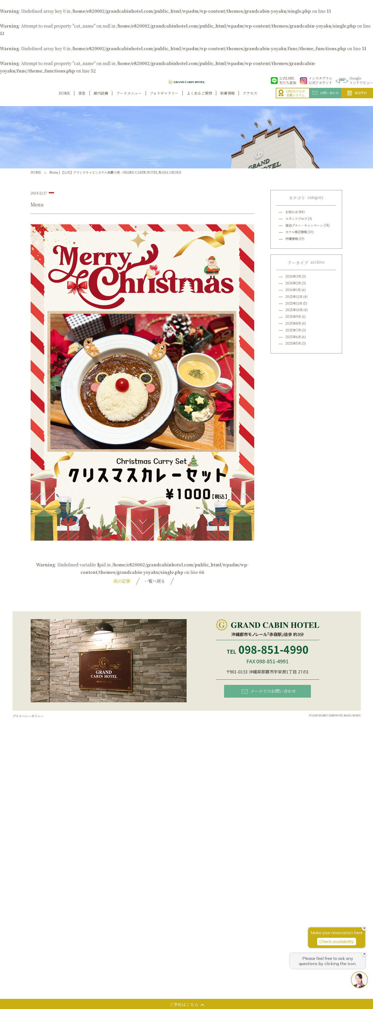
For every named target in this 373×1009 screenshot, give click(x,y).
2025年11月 (293, 303)
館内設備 (101, 98)
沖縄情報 (291, 238)
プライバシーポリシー (28, 716)
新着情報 (227, 98)
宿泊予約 (357, 98)
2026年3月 (293, 276)
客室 (82, 98)
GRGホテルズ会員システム (291, 99)
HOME (64, 98)
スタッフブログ (296, 218)
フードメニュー (129, 98)
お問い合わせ (325, 98)
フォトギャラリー (164, 98)
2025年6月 (293, 337)
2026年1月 (293, 289)
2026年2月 (293, 283)
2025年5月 (293, 343)
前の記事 (122, 581)
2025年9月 (293, 316)
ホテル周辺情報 (296, 232)
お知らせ (291, 211)
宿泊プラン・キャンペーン (304, 225)
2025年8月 (293, 323)
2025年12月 (294, 296)
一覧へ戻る (154, 581)
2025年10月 (294, 309)
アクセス (250, 98)
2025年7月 (293, 330)
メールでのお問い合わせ (269, 691)
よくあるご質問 (199, 98)
